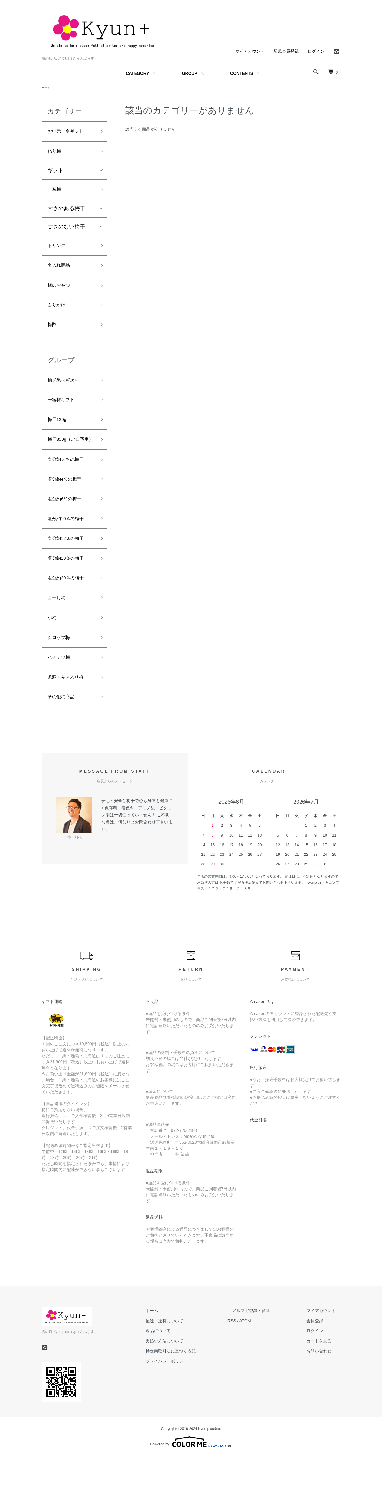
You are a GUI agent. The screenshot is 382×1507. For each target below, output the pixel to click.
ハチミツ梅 (61, 704)
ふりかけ (58, 316)
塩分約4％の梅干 (68, 511)
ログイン (316, 51)
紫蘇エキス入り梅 (69, 725)
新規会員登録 (286, 51)
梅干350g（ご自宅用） (70, 463)
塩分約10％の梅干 (69, 554)
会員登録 (319, 1371)
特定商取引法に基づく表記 (194, 1402)
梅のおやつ (61, 295)
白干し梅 (58, 640)
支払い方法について (188, 1391)
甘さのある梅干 (66, 214)
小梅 (53, 661)
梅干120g (59, 438)
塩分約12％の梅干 (69, 575)
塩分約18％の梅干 (69, 597)
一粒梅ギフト (64, 416)
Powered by (191, 1492)
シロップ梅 (61, 683)
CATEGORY (137, 73)
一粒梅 (56, 194)
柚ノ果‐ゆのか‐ (65, 395)
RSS (251, 1371)
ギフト (56, 174)
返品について (182, 1381)
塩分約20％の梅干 (69, 618)
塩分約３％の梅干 (69, 490)
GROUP (189, 73)
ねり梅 (56, 154)
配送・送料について (188, 1371)
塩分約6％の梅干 (68, 532)
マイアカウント (250, 51)
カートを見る (323, 1391)
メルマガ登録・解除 (265, 1361)
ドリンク (58, 252)
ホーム (47, 88)
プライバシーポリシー (190, 1412)
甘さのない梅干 (66, 232)
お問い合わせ (323, 1402)
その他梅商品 (64, 747)
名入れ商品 (61, 274)
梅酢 (53, 338)
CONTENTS (241, 73)
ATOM (264, 1371)
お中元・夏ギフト (69, 133)
